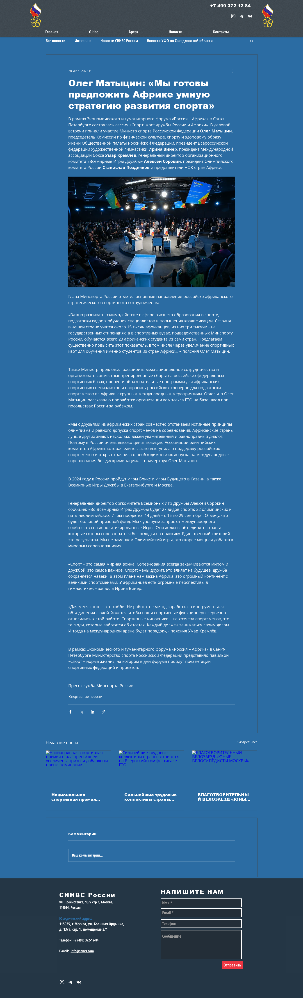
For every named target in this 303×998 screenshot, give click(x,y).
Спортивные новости (85, 696)
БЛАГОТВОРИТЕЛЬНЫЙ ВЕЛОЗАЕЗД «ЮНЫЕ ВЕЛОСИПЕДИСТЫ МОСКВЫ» (223, 797)
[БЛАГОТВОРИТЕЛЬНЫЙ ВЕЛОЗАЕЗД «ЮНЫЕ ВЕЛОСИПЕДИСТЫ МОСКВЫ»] (224, 768)
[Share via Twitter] (81, 712)
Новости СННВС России (119, 40)
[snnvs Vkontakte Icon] (250, 16)
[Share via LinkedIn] (92, 712)
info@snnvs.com (82, 950)
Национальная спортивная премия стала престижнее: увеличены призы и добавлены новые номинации (74, 797)
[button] (252, 41)
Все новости (56, 40)
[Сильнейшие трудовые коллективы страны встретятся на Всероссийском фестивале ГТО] (151, 768)
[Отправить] (232, 965)
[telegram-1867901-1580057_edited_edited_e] (241, 16)
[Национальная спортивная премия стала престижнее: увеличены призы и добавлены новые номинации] (78, 768)
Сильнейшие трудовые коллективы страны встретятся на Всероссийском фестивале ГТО (150, 797)
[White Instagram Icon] (233, 16)
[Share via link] (103, 712)
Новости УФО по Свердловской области (180, 40)
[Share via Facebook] (70, 712)
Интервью (83, 40)
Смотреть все (247, 742)
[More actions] (232, 70)
